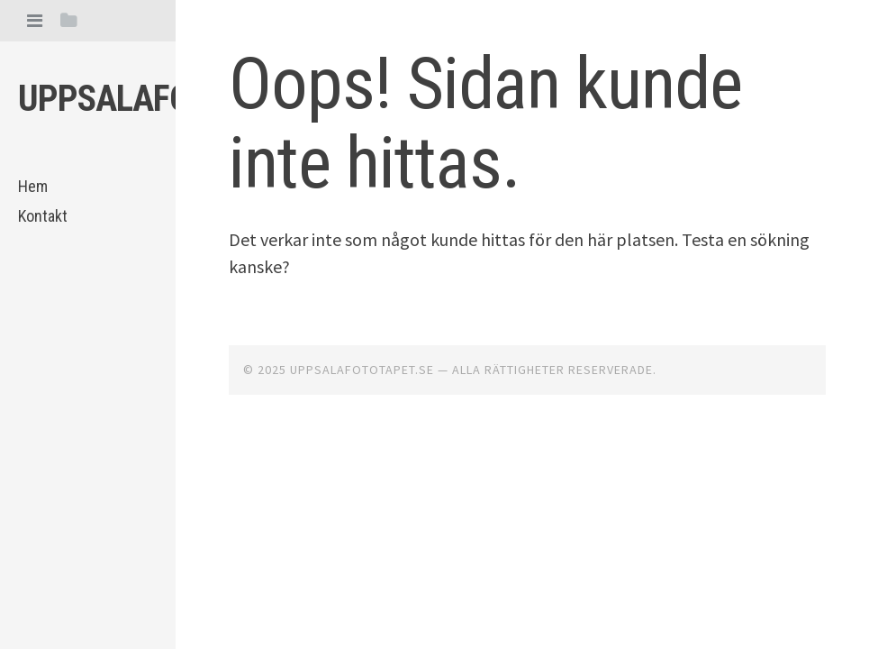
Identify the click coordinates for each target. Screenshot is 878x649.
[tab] (34, 20)
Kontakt (43, 215)
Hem (33, 186)
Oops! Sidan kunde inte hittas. (485, 123)
